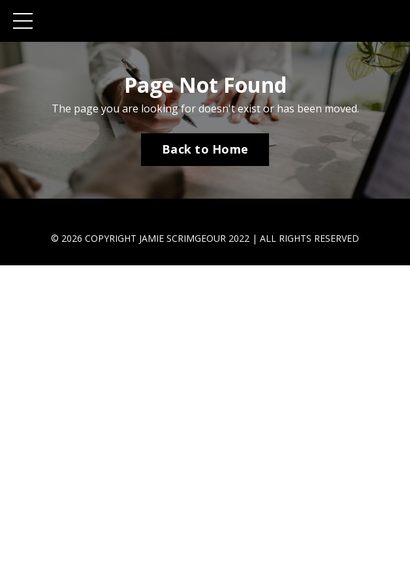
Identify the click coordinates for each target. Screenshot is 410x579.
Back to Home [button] (205, 149)
